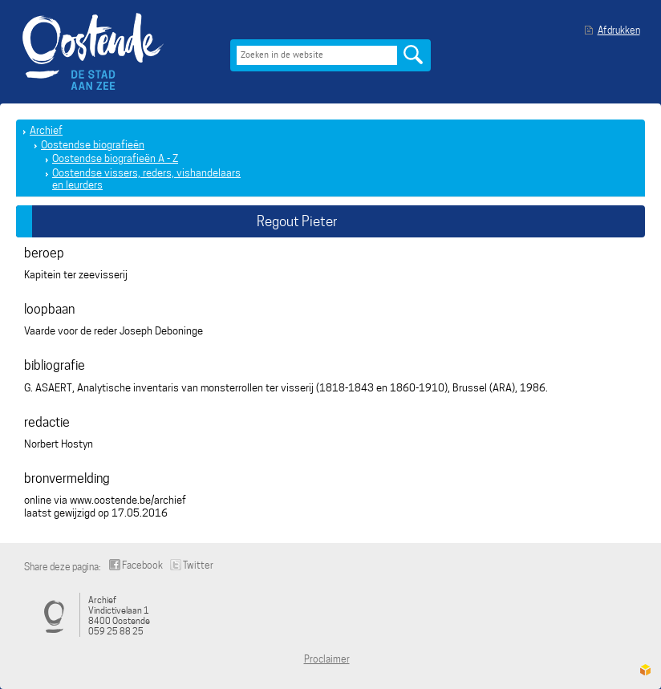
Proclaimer (327, 659)
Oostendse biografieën (92, 145)
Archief (46, 130)
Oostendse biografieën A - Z (115, 158)
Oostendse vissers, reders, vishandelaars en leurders (146, 179)
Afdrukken (619, 30)
